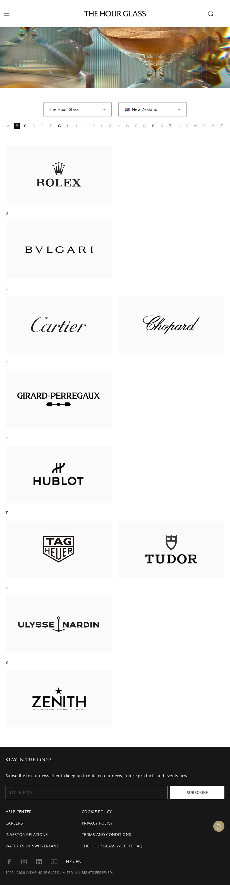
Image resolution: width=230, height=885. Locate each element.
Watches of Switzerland (32, 846)
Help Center (19, 811)
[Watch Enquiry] (218, 826)
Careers (14, 823)
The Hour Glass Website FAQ (112, 846)
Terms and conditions (106, 834)
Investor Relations (27, 834)
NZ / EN (74, 862)
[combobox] (77, 109)
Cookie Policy (97, 811)
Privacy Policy (97, 823)
